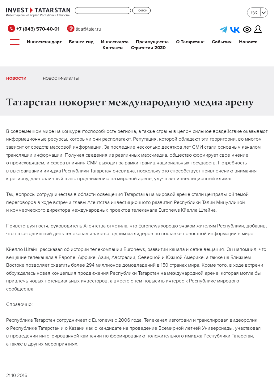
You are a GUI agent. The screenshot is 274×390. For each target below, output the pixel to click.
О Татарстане (190, 42)
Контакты (113, 47)
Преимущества (152, 42)
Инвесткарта (115, 42)
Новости (248, 42)
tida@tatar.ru (84, 29)
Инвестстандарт (44, 42)
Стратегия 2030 (148, 47)
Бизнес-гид (81, 42)
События (222, 42)
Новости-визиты (61, 79)
